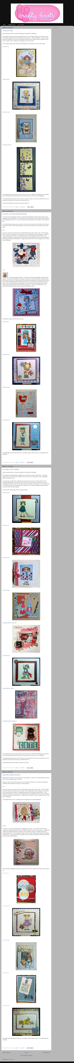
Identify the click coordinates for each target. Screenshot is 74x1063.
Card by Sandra (6, 590)
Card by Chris (6, 46)
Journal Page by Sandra (8, 688)
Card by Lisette (6, 112)
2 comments (22, 462)
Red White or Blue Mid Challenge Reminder (15, 214)
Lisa (3, 269)
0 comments (22, 1047)
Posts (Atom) (11, 1059)
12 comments (22, 206)
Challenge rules (11, 24)
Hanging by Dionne (7, 144)
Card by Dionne (6, 79)
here (28, 200)
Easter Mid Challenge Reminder (11, 775)
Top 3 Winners (21, 24)
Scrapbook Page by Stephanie (10, 622)
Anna (4, 230)
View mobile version (26, 1055)
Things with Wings (8, 30)
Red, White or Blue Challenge (11, 469)
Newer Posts (6, 1052)
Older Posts (46, 1052)
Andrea (4, 825)
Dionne (29, 485)
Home (4, 24)
